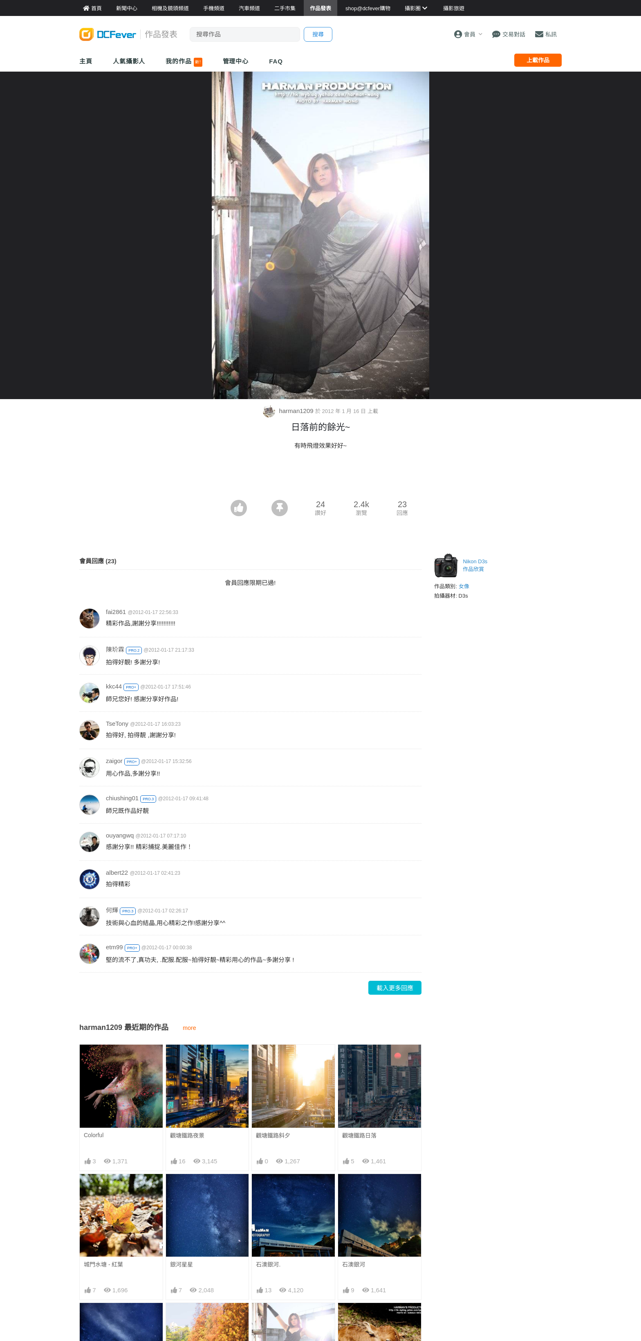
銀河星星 (181, 1264)
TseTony (117, 723)
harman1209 (289, 410)
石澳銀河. (268, 1264)
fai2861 (116, 611)
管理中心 (236, 61)
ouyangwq (120, 835)
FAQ (276, 61)
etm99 (114, 947)
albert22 (117, 872)
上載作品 (538, 60)
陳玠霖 (115, 649)
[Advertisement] (320, 477)
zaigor (114, 760)
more (189, 1028)
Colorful (93, 1135)
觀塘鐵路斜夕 (273, 1135)
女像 (464, 586)
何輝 (112, 910)
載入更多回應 (395, 987)
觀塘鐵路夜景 (187, 1135)
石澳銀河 (353, 1264)
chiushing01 (122, 798)
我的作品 (184, 62)
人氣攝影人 (129, 61)
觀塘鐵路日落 (359, 1135)
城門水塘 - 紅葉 (103, 1264)
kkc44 (114, 686)
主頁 (85, 61)
